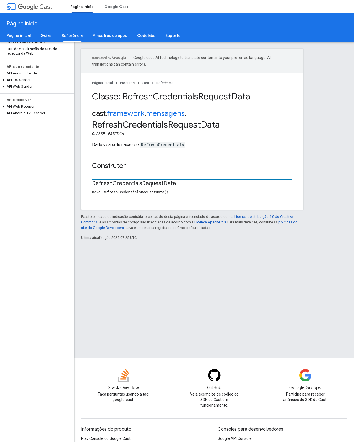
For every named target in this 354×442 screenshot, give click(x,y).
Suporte (173, 35)
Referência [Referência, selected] (72, 35)
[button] (36, 80)
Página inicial (22, 23)
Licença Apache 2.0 (210, 222)
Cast (35, 7)
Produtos (127, 83)
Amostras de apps (110, 35)
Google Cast (116, 6)
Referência (164, 83)
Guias (46, 35)
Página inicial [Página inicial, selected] (82, 6)
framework (126, 113)
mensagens (165, 113)
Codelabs (146, 35)
